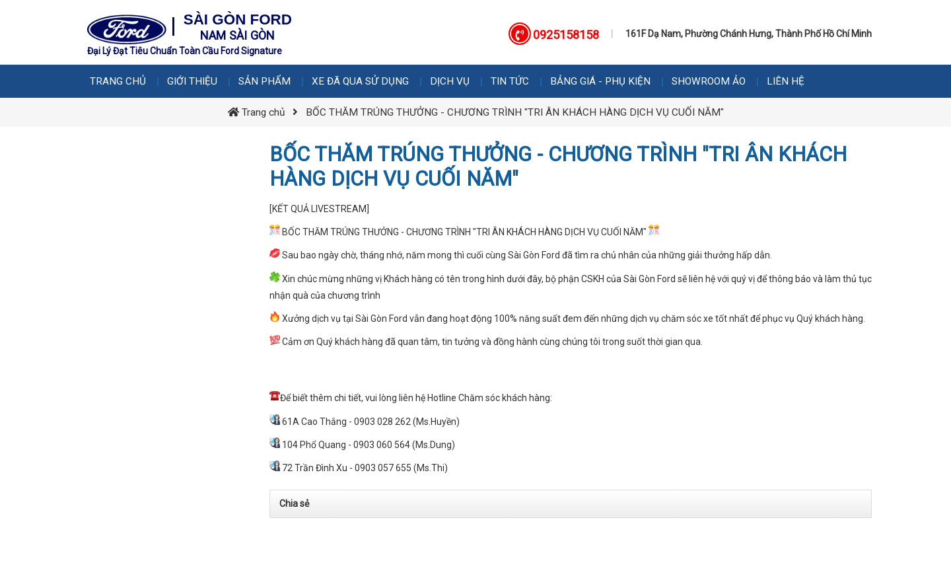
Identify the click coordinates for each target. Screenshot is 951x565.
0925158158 (566, 35)
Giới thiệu (192, 81)
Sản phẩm (264, 81)
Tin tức (510, 81)
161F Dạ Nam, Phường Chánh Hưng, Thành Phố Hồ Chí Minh (748, 33)
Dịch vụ (450, 81)
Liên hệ (785, 81)
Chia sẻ (294, 503)
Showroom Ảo (709, 81)
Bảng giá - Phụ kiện (600, 81)
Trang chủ (118, 81)
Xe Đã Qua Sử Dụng (360, 81)
